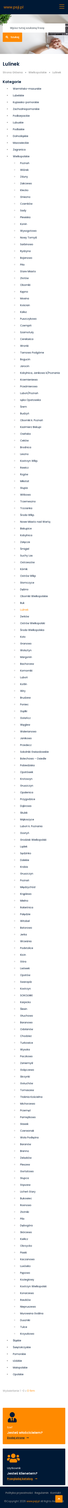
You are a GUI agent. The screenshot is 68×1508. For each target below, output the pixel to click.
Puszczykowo (28, 319)
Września (26, 941)
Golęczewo (27, 1070)
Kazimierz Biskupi (30, 427)
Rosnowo (25, 1205)
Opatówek (26, 772)
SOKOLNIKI (26, 995)
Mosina (24, 298)
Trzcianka (26, 508)
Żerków (24, 616)
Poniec (24, 704)
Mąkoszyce (27, 819)
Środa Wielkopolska (32, 630)
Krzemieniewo (29, 379)
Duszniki (25, 1320)
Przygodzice (27, 799)
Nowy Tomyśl (28, 237)
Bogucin (25, 359)
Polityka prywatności (19, 1493)
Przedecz (26, 745)
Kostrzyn (25, 988)
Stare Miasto (28, 271)
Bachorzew (27, 664)
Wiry (23, 691)
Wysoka (25, 1049)
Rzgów (24, 474)
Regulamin (42, 1493)
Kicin (23, 955)
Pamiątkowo (28, 1117)
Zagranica (19, 149)
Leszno (24, 454)
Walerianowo (28, 731)
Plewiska (25, 217)
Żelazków (26, 1158)
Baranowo (26, 1022)
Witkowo (25, 495)
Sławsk (24, 1124)
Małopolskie (20, 1367)
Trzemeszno (28, 501)
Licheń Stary (28, 1191)
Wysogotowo (28, 231)
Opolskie (18, 1374)
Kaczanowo (27, 1259)
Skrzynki (25, 1076)
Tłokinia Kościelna (31, 1097)
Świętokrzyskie (22, 1347)
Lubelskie (18, 95)
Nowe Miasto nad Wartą (35, 522)
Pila (22, 1219)
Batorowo (26, 928)
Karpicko (25, 1002)
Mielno (24, 900)
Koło (23, 637)
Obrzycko (26, 1246)
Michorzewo (27, 1103)
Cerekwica (26, 339)
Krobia (24, 867)
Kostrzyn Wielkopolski (33, 1286)
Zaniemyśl (26, 1063)
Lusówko (25, 1266)
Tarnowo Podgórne (32, 352)
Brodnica (25, 447)
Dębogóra (26, 1225)
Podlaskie (18, 129)
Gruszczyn (26, 873)
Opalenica (26, 792)
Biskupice (26, 528)
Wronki (24, 346)
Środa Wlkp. (27, 515)
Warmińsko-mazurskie (27, 89)
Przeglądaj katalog (22, 1479)
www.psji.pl (13, 7)
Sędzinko (25, 853)
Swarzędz (26, 982)
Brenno (24, 1151)
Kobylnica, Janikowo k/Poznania (40, 373)
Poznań (24, 163)
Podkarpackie (21, 116)
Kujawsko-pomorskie (26, 102)
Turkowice (26, 1043)
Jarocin (24, 366)
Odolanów (26, 1029)
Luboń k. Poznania (31, 826)
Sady (23, 210)
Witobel (25, 921)
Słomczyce (27, 582)
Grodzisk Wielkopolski (33, 840)
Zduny (24, 176)
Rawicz (24, 467)
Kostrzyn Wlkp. (29, 461)
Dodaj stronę (18, 1438)
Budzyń (24, 413)
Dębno (24, 589)
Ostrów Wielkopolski (32, 623)
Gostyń (24, 833)
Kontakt (55, 1493)
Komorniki (26, 670)
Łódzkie (17, 1361)
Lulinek (24, 610)
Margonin (26, 657)
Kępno (24, 292)
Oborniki (25, 285)
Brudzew (25, 698)
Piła (22, 264)
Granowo (26, 643)
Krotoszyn (26, 779)
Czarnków (26, 204)
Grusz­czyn (26, 785)
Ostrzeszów (27, 562)
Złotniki (24, 1212)
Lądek (23, 846)
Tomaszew (27, 1090)
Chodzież (26, 1036)
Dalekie (24, 860)
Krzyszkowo (27, 1334)
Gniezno (25, 197)
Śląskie (17, 1340)
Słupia (24, 488)
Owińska (25, 434)
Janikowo (26, 738)
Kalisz (23, 312)
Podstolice (26, 948)
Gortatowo (27, 1171)
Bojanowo (26, 258)
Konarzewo (27, 1293)
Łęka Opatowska (30, 400)
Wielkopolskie (37, 72)
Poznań (24, 880)
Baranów (25, 1144)
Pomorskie (19, 1354)
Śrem (23, 407)
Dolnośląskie (20, 136)
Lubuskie (18, 122)
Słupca (24, 1178)
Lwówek (25, 968)
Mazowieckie (21, 143)
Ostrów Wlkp (28, 576)
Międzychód (27, 887)
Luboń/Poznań (29, 393)
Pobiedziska (27, 765)
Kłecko (24, 190)
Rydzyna (25, 251)
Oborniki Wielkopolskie (34, 596)
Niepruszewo (28, 1306)
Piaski (23, 1252)
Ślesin (23, 1009)
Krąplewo (26, 894)
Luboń (24, 677)
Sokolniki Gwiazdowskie (34, 752)
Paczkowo (26, 1056)
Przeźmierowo (29, 386)
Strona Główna (13, 72)
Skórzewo (26, 1232)
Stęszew (25, 1185)
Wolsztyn (26, 650)
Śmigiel (24, 549)
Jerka (23, 934)
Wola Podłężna (29, 1137)
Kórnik (24, 569)
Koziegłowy (27, 1279)
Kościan (25, 305)
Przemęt (25, 1110)
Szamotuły (27, 332)
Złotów (24, 278)
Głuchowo (26, 1016)
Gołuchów (26, 1083)
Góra (23, 961)
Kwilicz (24, 1239)
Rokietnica (26, 907)
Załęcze (25, 542)
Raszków (25, 1300)
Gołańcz (25, 718)
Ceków (24, 440)
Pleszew (25, 1164)
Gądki (23, 711)
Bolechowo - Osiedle (33, 758)
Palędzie (25, 914)
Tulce (23, 1327)
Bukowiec (26, 1198)
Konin (23, 224)
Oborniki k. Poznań (31, 420)
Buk (22, 603)
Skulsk (24, 813)
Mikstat (24, 481)
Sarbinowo (26, 244)
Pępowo (25, 1273)
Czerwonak (27, 1131)
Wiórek (24, 170)
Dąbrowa (25, 806)
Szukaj (12, 37)
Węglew (25, 725)
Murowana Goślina (31, 1313)
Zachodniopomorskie (26, 109)
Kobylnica (26, 535)
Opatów (25, 975)
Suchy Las (26, 555)
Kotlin (23, 684)
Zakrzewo (26, 183)
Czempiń (26, 325)
